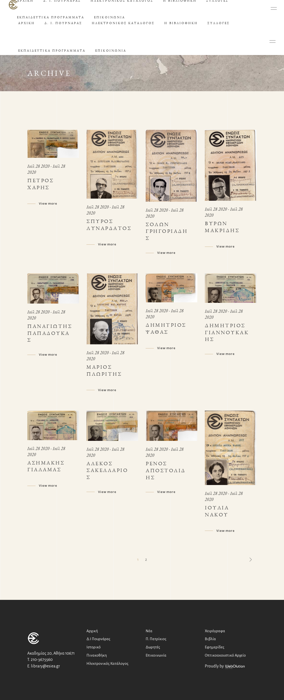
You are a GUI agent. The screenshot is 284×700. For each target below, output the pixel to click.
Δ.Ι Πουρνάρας (98, 639)
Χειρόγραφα (215, 631)
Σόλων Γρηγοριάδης (167, 231)
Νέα (149, 631)
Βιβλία (210, 639)
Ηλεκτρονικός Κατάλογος (107, 663)
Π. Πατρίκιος (156, 639)
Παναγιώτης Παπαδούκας (49, 333)
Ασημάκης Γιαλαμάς (45, 466)
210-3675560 (42, 660)
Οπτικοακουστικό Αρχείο (225, 655)
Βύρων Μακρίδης (222, 227)
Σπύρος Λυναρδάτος (108, 225)
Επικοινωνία (156, 655)
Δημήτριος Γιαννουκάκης (227, 332)
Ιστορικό (93, 647)
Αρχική (92, 631)
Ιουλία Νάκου (217, 511)
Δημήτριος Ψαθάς (166, 328)
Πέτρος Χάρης (40, 184)
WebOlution (235, 667)
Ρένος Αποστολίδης (166, 470)
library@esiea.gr (45, 666)
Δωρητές (153, 647)
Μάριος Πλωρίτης (104, 370)
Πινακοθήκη (96, 655)
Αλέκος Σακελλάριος (107, 470)
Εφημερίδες (214, 647)
